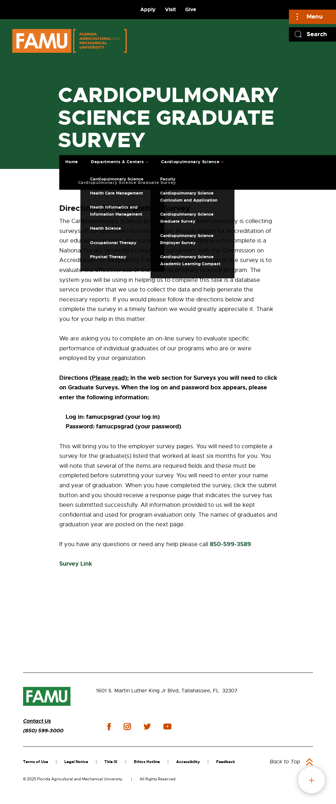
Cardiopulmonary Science (190, 161)
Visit (170, 9)
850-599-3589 (230, 544)
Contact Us (37, 721)
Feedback (225, 761)
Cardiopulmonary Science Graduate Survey (127, 182)
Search (317, 34)
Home (71, 161)
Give (190, 9)
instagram (127, 726)
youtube (167, 726)
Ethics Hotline (147, 761)
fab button (311, 780)
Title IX (111, 761)
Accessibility (188, 761)
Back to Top (285, 762)
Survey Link (75, 564)
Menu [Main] (315, 16)
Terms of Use (35, 761)
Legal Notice (76, 761)
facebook (109, 726)
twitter (147, 726)
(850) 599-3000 (43, 731)
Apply (148, 9)
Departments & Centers (117, 161)
